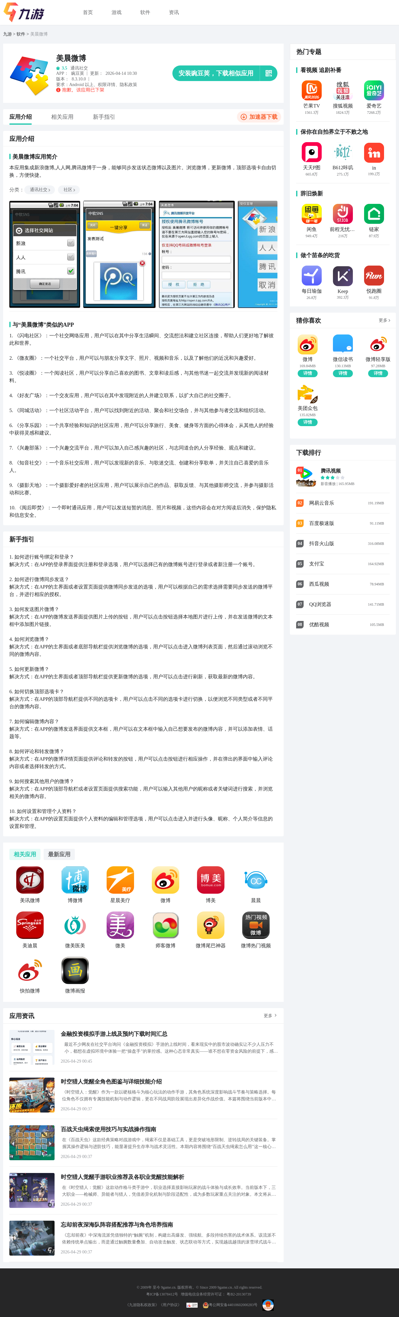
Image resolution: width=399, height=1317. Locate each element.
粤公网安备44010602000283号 (230, 1305)
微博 (308, 359)
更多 (268, 1015)
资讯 (174, 12)
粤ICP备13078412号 (162, 1294)
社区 (70, 189)
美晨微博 (39, 34)
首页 (88, 12)
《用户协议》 (170, 1305)
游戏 (117, 12)
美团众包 (308, 408)
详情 (307, 373)
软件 (145, 12)
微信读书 (343, 359)
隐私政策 (128, 84)
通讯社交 (40, 189)
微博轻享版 (378, 359)
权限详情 (106, 84)
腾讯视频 (331, 470)
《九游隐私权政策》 (142, 1305)
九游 (7, 34)
